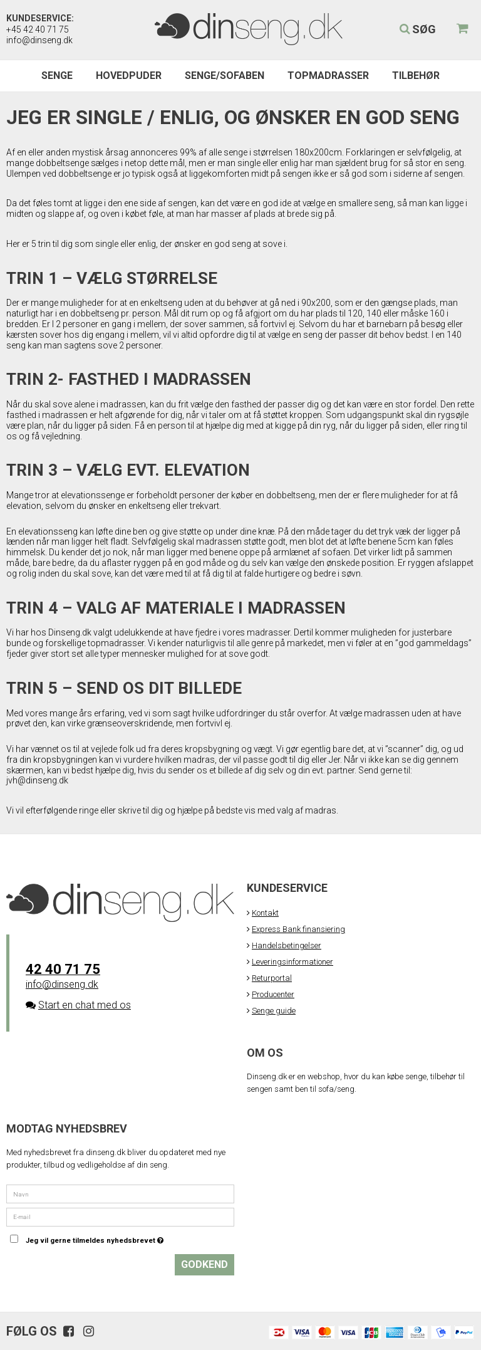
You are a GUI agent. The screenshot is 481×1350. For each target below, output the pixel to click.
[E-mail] (120, 1216)
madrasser (268, 632)
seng (383, 203)
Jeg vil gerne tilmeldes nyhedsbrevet (125, 1237)
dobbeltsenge (63, 163)
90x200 (316, 303)
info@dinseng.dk (39, 40)
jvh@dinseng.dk (37, 780)
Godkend (204, 1264)
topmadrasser (116, 643)
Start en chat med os (84, 1005)
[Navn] (120, 1193)
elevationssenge (94, 495)
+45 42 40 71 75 (37, 29)
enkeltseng (162, 303)
